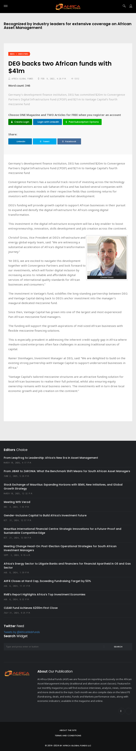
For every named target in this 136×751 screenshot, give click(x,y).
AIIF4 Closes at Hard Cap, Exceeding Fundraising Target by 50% (47, 581)
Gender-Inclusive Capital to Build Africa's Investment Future (45, 515)
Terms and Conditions (68, 735)
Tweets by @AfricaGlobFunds (22, 632)
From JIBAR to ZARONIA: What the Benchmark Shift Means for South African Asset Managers (67, 471)
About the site (68, 730)
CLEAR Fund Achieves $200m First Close (31, 608)
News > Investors (19, 54)
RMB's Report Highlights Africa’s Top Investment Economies (44, 594)
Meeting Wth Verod (17, 502)
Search (118, 646)
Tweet (44, 141)
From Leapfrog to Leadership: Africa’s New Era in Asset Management (51, 458)
